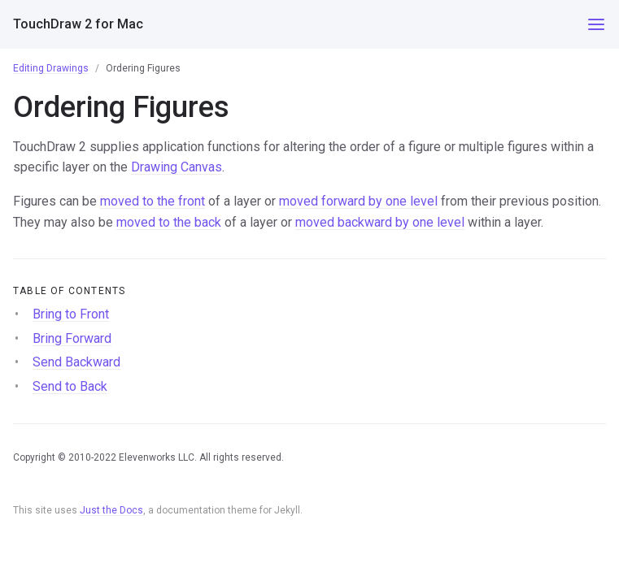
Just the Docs (111, 510)
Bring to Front (71, 314)
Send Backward (76, 362)
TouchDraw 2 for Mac (78, 24)
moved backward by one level (379, 222)
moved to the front (152, 201)
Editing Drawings (51, 68)
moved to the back (168, 222)
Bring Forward (72, 338)
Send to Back (70, 386)
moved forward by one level (358, 201)
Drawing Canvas (176, 167)
